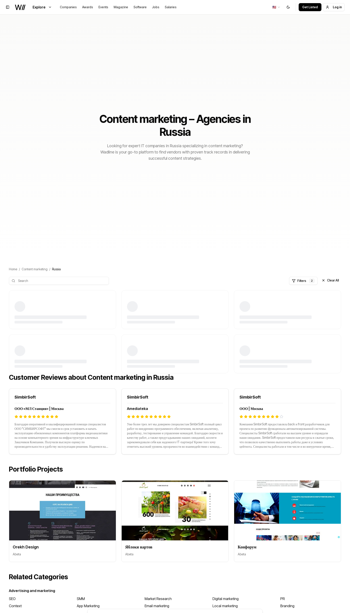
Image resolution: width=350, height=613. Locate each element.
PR (282, 598)
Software (140, 7)
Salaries (171, 7)
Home (13, 269)
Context (15, 606)
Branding (287, 606)
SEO (12, 598)
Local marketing (225, 606)
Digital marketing (225, 598)
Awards (87, 7)
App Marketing (88, 606)
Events (103, 7)
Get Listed (310, 7)
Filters (303, 280)
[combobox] (276, 7)
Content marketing (35, 269)
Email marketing (157, 606)
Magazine (121, 7)
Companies (68, 7)
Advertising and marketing (32, 590)
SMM (81, 598)
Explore (42, 7)
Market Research (158, 598)
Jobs (155, 7)
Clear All (330, 280)
